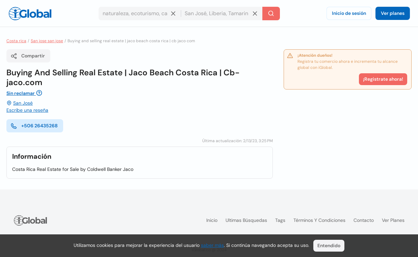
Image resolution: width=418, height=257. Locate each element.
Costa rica (16, 41)
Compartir (27, 56)
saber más (212, 245)
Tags (280, 220)
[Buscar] (271, 13)
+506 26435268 (34, 126)
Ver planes (392, 13)
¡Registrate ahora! (383, 79)
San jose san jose (47, 41)
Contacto (364, 220)
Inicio (211, 220)
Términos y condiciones (319, 220)
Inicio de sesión (349, 13)
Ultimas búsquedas (246, 220)
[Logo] (30, 13)
